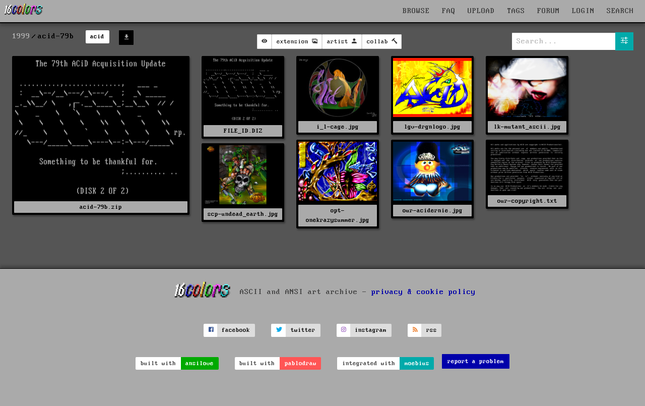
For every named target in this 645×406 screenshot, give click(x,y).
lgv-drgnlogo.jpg (432, 127)
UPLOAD (481, 11)
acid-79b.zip (101, 207)
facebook (236, 330)
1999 (21, 36)
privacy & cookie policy (423, 291)
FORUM (548, 11)
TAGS (516, 11)
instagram (370, 330)
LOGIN (583, 11)
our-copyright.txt (527, 201)
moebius (417, 363)
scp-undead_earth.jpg (243, 214)
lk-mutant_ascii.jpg (527, 127)
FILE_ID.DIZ (243, 131)
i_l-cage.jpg (337, 127)
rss (431, 330)
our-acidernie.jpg (433, 210)
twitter (303, 330)
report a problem (475, 361)
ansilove (199, 363)
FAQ (449, 11)
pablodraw (300, 363)
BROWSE (416, 11)
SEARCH (620, 11)
